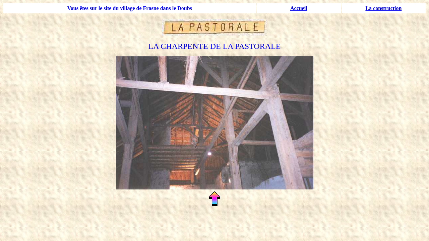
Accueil (298, 8)
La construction (383, 8)
